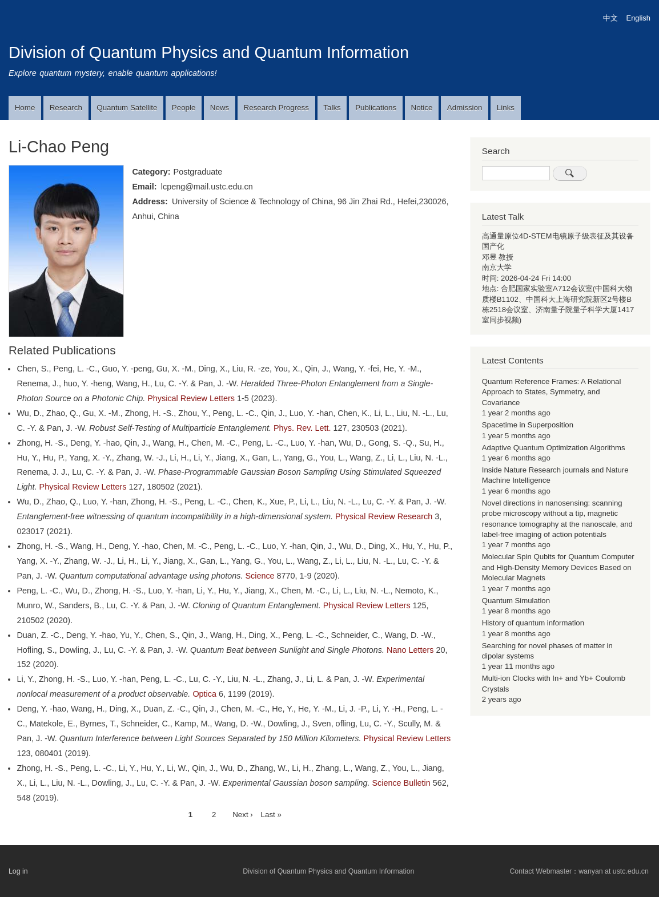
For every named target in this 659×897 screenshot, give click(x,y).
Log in (18, 871)
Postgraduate (198, 171)
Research (66, 107)
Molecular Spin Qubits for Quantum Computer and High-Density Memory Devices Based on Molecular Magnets (558, 567)
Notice (422, 107)
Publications (375, 107)
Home (25, 107)
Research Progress (276, 107)
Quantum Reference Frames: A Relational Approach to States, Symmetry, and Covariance (551, 392)
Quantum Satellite (127, 107)
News (219, 107)
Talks (331, 107)
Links (506, 107)
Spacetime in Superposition (527, 425)
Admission (465, 107)
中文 (610, 18)
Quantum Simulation (516, 600)
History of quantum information (533, 623)
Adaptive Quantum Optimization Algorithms (553, 447)
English (638, 18)
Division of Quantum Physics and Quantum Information (209, 52)
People (184, 107)
